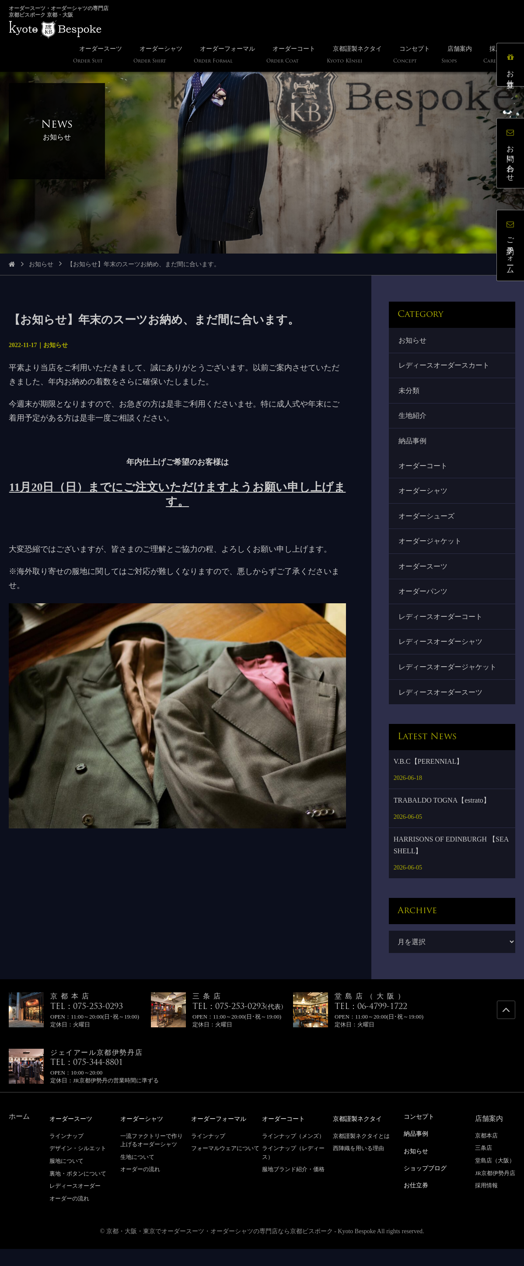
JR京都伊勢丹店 (495, 1190)
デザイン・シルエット (77, 1165)
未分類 (409, 393)
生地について (137, 1173)
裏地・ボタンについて (77, 1190)
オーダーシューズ (427, 524)
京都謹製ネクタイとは (361, 1152)
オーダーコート (423, 472)
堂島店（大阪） (495, 1177)
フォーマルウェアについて (225, 1165)
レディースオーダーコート (441, 629)
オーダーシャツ (423, 498)
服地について (66, 1177)
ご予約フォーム (513, 248)
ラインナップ (66, 1152)
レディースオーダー (75, 1203)
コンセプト (421, 1133)
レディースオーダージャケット (448, 682)
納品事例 (413, 446)
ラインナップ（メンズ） (293, 1152)
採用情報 (486, 1203)
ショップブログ (428, 1183)
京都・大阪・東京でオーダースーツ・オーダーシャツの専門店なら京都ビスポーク (219, 1248)
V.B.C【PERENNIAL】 (429, 778)
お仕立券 (513, 67)
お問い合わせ (513, 155)
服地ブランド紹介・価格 (293, 1186)
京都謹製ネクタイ (361, 1135)
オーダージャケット (430, 551)
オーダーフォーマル (222, 1135)
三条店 (483, 1165)
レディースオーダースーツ (441, 709)
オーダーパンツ (423, 603)
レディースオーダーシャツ (441, 656)
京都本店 (486, 1152)
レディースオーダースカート (444, 367)
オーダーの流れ (69, 1215)
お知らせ (41, 264)
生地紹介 (413, 420)
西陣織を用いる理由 (358, 1165)
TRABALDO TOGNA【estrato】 (442, 817)
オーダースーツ (423, 577)
